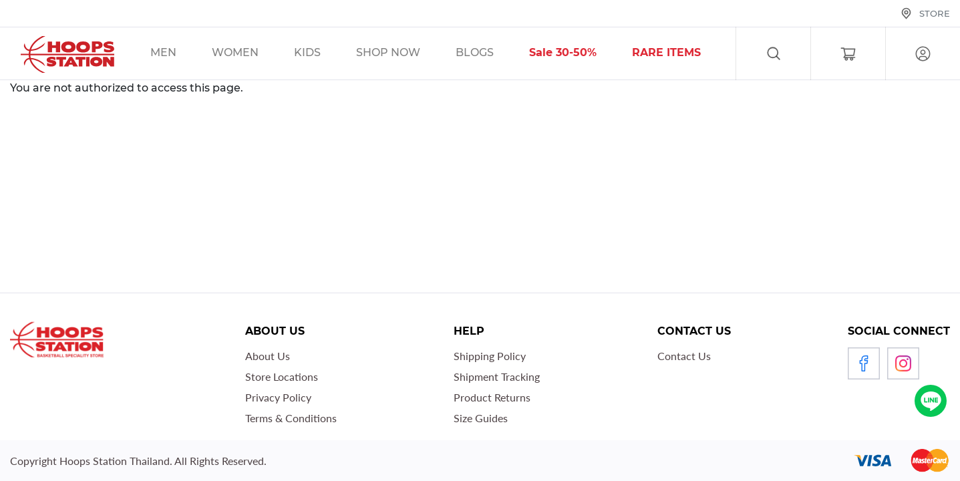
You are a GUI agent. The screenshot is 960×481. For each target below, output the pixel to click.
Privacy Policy (278, 397)
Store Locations (281, 376)
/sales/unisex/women (252, 54)
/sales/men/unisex (180, 54)
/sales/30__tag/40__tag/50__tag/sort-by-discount (579, 54)
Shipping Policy (490, 355)
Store (934, 13)
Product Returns (492, 397)
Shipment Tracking (497, 376)
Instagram (903, 363)
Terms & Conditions (291, 418)
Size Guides (481, 418)
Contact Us (684, 355)
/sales (405, 54)
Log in (923, 53)
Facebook (864, 363)
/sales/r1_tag (683, 54)
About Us (267, 355)
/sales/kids (324, 54)
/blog (491, 54)
